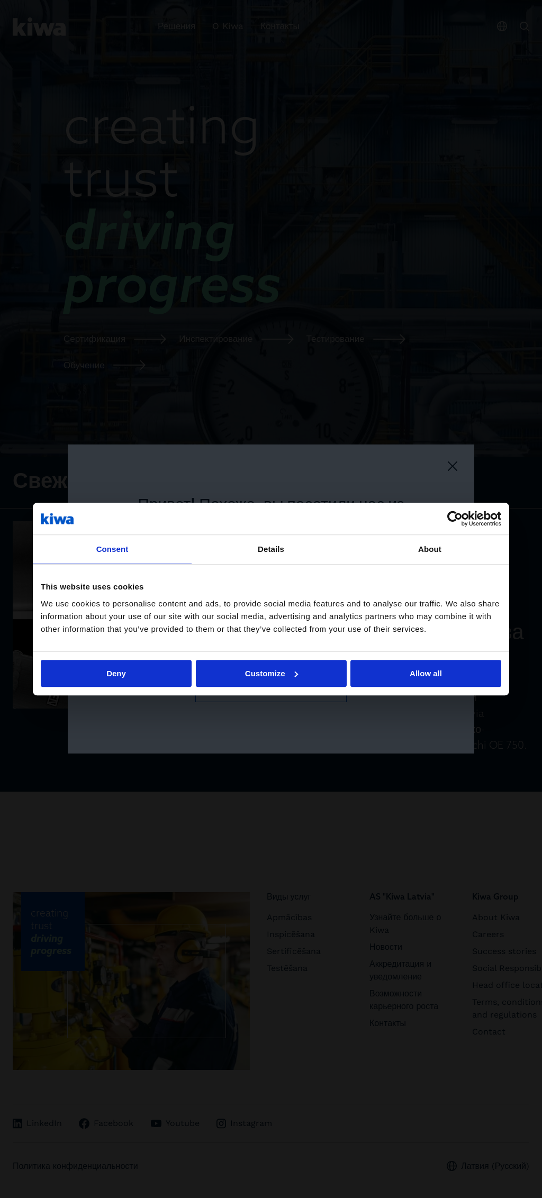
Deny (116, 673)
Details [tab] (271, 548)
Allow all (426, 673)
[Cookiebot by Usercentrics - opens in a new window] (455, 519)
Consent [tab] (112, 548)
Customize (271, 673)
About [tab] (429, 548)
